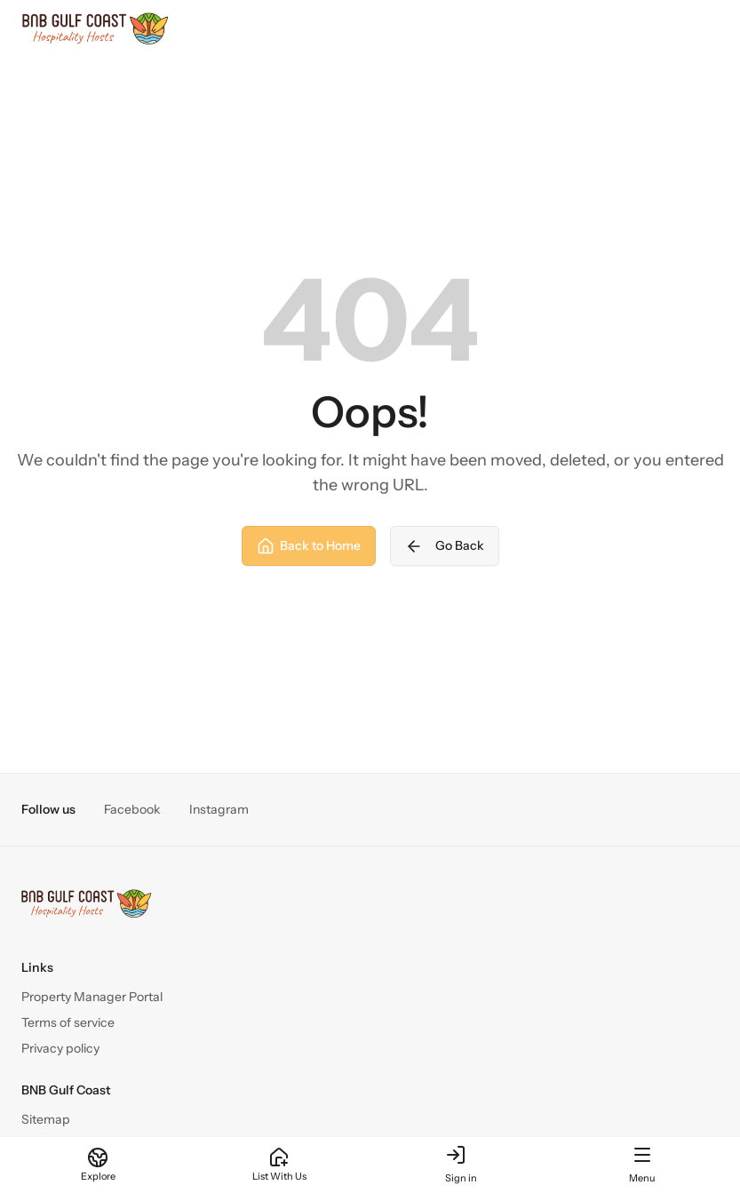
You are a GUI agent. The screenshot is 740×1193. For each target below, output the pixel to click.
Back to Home (309, 546)
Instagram (219, 809)
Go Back (444, 546)
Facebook (132, 809)
